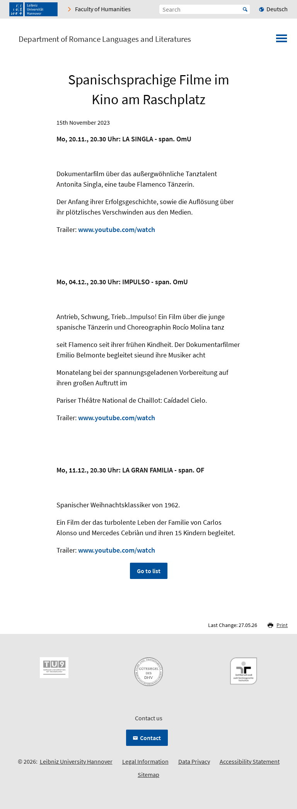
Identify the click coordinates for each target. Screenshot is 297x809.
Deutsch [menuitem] (277, 9)
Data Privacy (194, 761)
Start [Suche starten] (245, 9)
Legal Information (145, 761)
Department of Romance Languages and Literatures (105, 39)
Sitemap (148, 774)
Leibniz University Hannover (76, 761)
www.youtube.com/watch (116, 229)
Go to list (148, 571)
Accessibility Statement (250, 761)
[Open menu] (281, 41)
